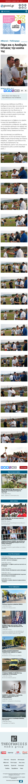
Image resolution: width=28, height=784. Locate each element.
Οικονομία (21, 765)
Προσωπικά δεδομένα (13, 773)
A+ (22, 90)
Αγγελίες (6, 765)
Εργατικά (13, 765)
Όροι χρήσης (22, 773)
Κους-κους (22, 762)
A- (26, 90)
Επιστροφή (23, 467)
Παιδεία (7, 768)
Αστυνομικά (21, 759)
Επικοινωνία (16, 774)
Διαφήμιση (11, 774)
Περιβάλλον (14, 768)
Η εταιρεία (5, 773)
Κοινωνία (13, 759)
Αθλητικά (4, 41)
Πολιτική (6, 759)
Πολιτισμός (13, 762)
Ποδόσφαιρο (15, 41)
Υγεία (21, 768)
